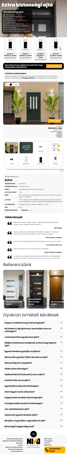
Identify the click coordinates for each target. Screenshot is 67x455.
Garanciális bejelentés (15, 449)
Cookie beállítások (17, 451)
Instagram (48, 441)
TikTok (47, 443)
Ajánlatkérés (54, 121)
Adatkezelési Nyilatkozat (15, 439)
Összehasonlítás (54, 66)
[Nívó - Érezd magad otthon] (33, 441)
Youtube (47, 445)
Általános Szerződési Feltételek (13, 441)
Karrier (20, 445)
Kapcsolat (19, 443)
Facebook (48, 439)
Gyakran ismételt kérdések (14, 447)
